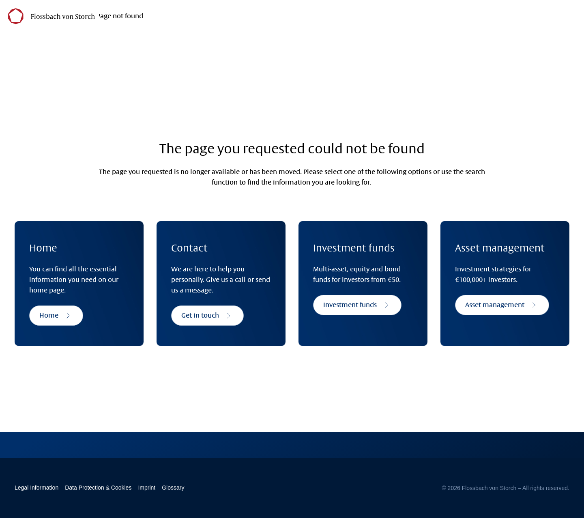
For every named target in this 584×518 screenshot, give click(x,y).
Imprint (146, 487)
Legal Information (36, 487)
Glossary (173, 487)
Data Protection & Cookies (98, 487)
